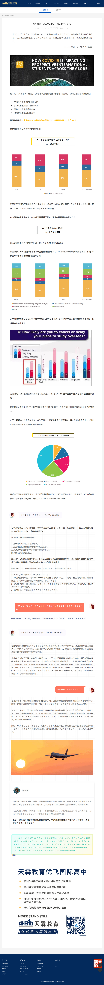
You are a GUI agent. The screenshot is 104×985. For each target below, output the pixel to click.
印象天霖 (75, 3)
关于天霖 (37, 3)
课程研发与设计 (23, 966)
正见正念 (57, 963)
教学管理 (22, 963)
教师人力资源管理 (24, 968)
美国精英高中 (40, 966)
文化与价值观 (5, 966)
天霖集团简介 (5, 963)
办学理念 (39, 968)
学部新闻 (58, 10)
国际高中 (47, 3)
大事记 (3, 971)
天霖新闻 (66, 3)
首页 (29, 3)
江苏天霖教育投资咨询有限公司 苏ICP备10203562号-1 (52, 981)
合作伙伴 (4, 974)
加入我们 (85, 3)
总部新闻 (45, 10)
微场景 (56, 966)
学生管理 (22, 971)
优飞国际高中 (40, 963)
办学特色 (39, 971)
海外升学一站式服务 (24, 974)
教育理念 (4, 968)
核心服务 (56, 3)
